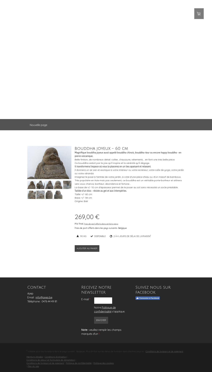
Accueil (51, 97)
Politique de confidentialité (79, 363)
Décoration (115, 97)
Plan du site (33, 366)
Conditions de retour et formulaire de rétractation (50, 360)
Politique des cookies (103, 363)
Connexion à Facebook (147, 298)
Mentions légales (34, 356)
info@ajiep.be (44, 297)
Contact (160, 97)
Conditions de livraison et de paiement (164, 351)
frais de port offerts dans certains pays (101, 224)
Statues (93, 97)
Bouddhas (72, 97)
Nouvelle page (38, 125)
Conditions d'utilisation (56, 356)
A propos (139, 97)
